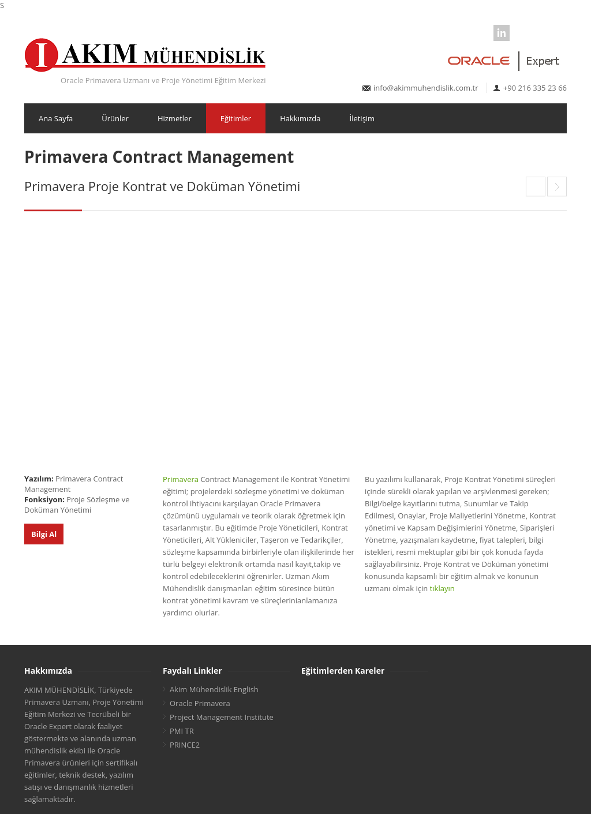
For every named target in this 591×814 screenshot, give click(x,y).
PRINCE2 (185, 745)
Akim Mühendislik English (214, 689)
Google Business (521, 33)
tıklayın (442, 588)
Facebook (463, 33)
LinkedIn (501, 33)
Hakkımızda (300, 118)
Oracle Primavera (200, 703)
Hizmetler (175, 118)
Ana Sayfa (56, 118)
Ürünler (115, 118)
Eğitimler (235, 118)
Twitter (482, 33)
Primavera (181, 479)
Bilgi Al (44, 534)
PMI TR (182, 731)
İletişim (362, 118)
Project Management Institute (222, 717)
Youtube (540, 33)
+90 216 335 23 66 (535, 88)
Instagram (559, 33)
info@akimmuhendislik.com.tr (425, 88)
